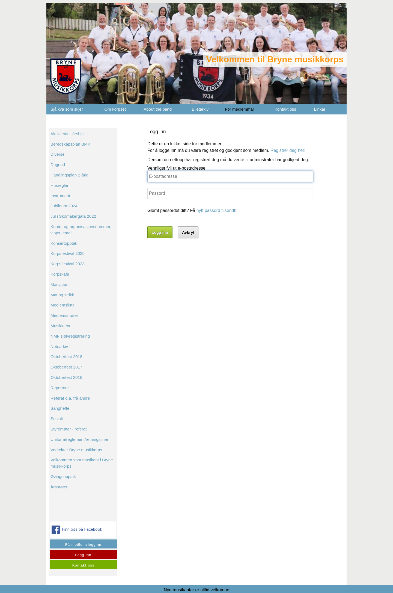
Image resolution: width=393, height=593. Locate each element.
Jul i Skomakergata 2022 (73, 216)
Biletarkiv (200, 109)
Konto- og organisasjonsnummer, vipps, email (80, 229)
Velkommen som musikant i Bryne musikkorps (81, 463)
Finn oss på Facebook (77, 530)
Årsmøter (58, 487)
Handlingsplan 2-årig (69, 175)
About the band (158, 109)
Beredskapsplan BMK (70, 144)
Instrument (60, 195)
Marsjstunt (60, 284)
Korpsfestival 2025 (67, 253)
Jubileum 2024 (64, 205)
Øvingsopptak (63, 476)
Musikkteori (61, 325)
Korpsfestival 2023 (67, 263)
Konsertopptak (63, 243)
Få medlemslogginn (83, 544)
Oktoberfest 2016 (66, 377)
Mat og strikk (62, 295)
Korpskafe (59, 274)
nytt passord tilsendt (215, 210)
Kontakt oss (285, 109)
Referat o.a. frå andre (70, 398)
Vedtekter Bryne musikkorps (76, 449)
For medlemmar (239, 109)
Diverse (57, 154)
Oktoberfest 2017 (66, 367)
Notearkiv (59, 346)
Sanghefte (59, 408)
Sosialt (56, 418)
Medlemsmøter (64, 315)
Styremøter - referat (68, 429)
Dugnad (57, 164)
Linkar (319, 109)
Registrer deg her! (287, 150)
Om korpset (115, 109)
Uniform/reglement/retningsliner (79, 439)
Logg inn (83, 555)
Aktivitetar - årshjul (67, 133)
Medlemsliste (62, 305)
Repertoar (59, 387)
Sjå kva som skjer (66, 109)
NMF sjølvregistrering (70, 336)
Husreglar (59, 185)
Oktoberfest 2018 (66, 356)
